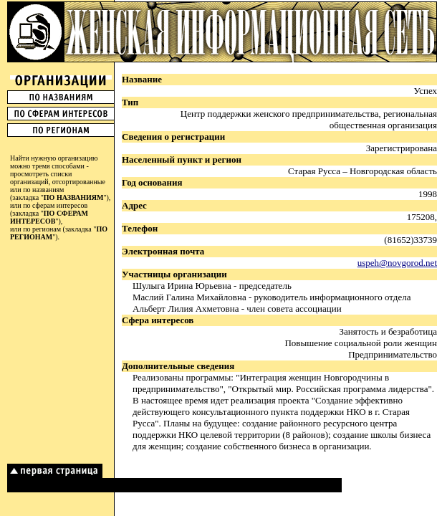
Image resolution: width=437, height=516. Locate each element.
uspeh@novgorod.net (397, 262)
